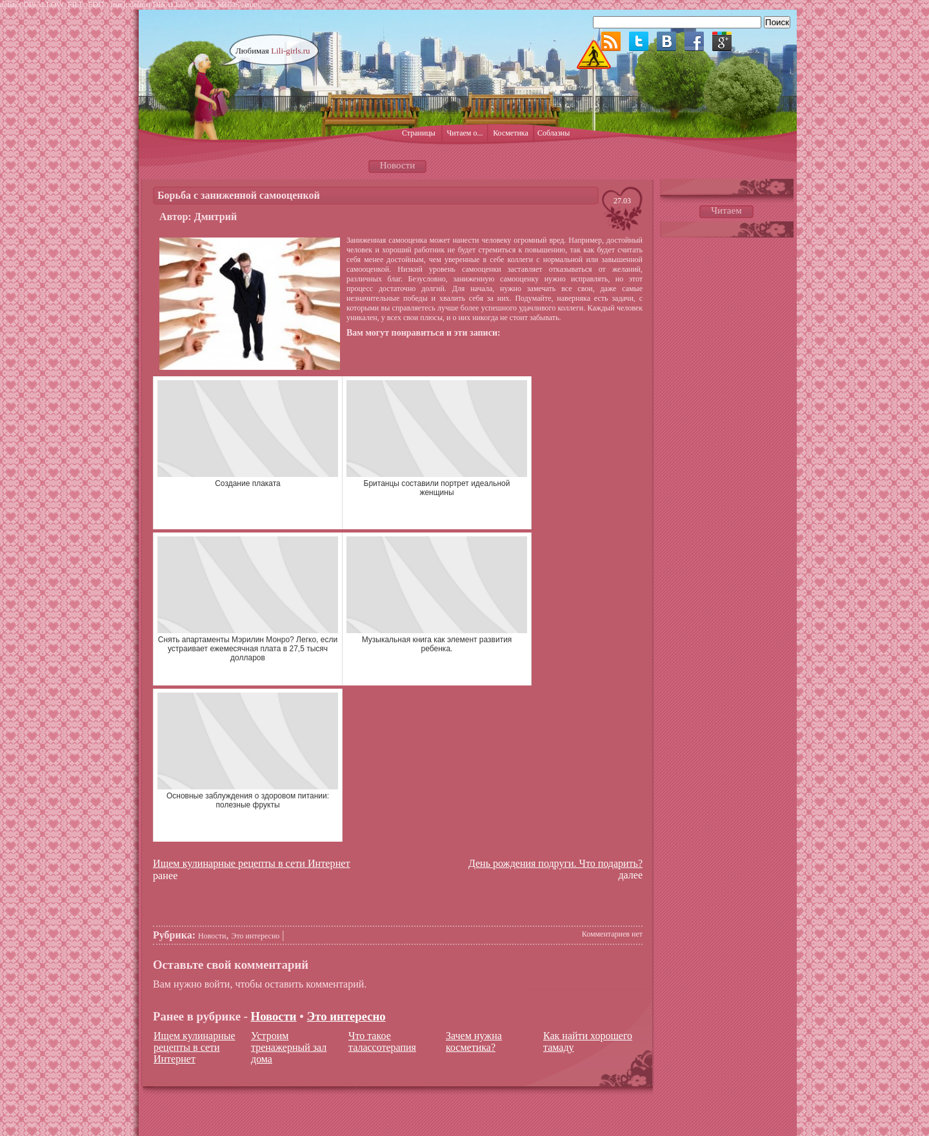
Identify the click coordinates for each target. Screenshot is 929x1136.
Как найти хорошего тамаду (587, 1041)
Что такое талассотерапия (382, 1041)
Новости (212, 935)
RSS (611, 41)
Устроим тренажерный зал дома (288, 1047)
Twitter (638, 41)
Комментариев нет (612, 933)
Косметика (510, 132)
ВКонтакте (666, 41)
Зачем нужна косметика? (474, 1041)
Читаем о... (465, 132)
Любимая (272, 51)
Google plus (722, 41)
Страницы (418, 132)
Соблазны (553, 132)
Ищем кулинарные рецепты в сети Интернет (251, 863)
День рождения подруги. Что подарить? (555, 863)
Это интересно (256, 935)
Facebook (694, 41)
